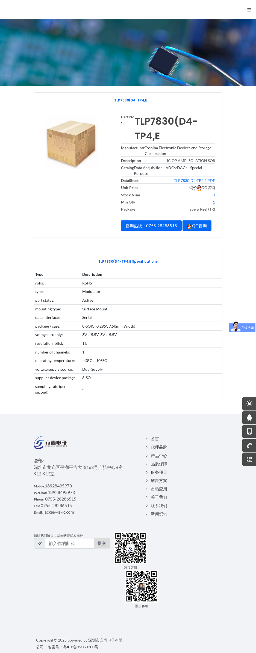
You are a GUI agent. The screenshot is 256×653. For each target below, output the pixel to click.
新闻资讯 (159, 513)
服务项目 (159, 472)
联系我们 (159, 505)
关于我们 (159, 497)
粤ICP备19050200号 (80, 647)
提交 (102, 543)
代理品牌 (159, 447)
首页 (155, 438)
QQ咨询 (197, 226)
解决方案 (159, 480)
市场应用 (159, 488)
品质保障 (159, 463)
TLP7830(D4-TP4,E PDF (194, 180)
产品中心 (159, 455)
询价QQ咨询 (202, 187)
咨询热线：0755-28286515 (151, 225)
